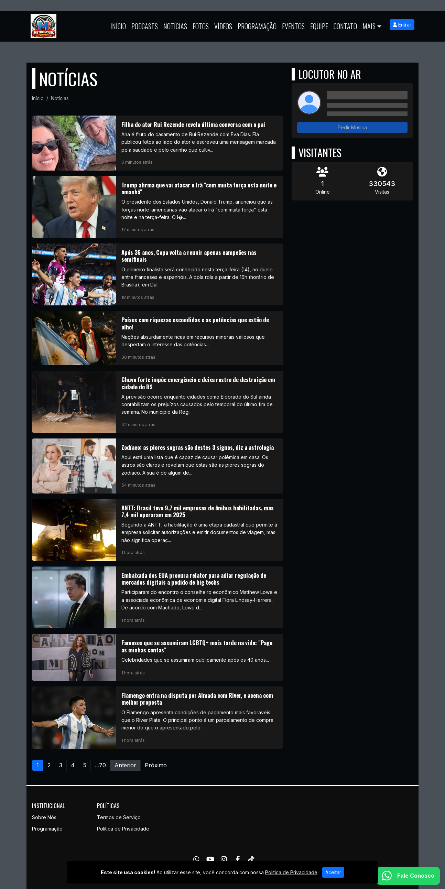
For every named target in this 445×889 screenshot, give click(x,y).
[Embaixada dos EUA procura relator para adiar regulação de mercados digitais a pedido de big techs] (157, 597)
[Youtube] (210, 859)
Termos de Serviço (119, 817)
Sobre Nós (44, 817)
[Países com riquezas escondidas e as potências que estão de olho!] (157, 338)
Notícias (175, 26)
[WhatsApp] (196, 859)
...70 (100, 765)
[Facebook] (238, 859)
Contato (345, 26)
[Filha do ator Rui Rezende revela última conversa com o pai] (157, 143)
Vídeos (223, 26)
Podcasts (144, 26)
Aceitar (333, 872)
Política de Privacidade (123, 829)
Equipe (319, 26)
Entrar (402, 25)
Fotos (201, 26)
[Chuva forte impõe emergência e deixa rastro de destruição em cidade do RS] (157, 402)
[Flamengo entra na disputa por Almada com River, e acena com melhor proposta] (157, 717)
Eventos (293, 26)
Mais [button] (369, 26)
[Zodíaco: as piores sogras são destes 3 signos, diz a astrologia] (157, 466)
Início (118, 26)
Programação (257, 26)
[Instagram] (224, 859)
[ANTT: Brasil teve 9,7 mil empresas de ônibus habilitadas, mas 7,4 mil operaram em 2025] (157, 530)
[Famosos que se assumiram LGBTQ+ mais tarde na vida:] (157, 657)
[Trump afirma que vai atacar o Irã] (157, 207)
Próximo (156, 765)
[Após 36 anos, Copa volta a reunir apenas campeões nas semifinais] (157, 274)
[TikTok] (251, 859)
